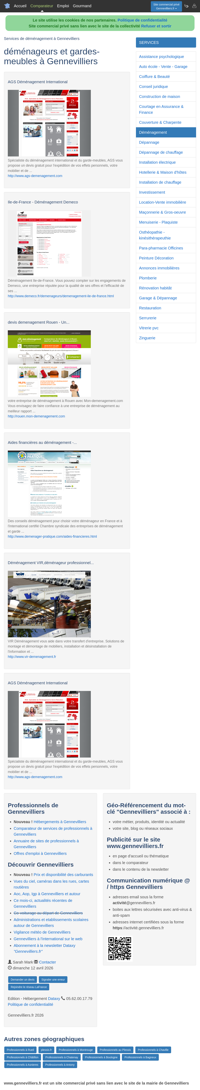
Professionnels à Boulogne (101, 1057)
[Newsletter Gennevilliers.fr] (186, 6)
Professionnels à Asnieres (22, 1064)
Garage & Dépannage (158, 298)
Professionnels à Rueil (20, 1049)
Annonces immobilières (159, 268)
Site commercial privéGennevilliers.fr (166, 6)
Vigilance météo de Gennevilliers (42, 932)
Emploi (63, 6)
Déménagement (153, 132)
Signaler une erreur (53, 979)
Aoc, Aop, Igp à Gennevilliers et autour (47, 894)
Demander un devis (22, 979)
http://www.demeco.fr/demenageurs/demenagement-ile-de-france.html (61, 296)
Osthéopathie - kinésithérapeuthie (155, 235)
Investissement (152, 192)
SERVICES (149, 42)
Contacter (47, 962)
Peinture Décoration (156, 258)
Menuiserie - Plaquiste (158, 222)
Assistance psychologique (161, 56)
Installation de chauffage (160, 182)
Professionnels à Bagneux (140, 1057)
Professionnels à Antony (60, 1064)
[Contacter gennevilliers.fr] (194, 6)
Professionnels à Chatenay (61, 1057)
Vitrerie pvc (149, 328)
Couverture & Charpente (160, 122)
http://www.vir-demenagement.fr (32, 657)
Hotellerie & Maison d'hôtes (163, 172)
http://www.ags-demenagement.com (35, 176)
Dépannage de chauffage (161, 152)
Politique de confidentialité (142, 20)
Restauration (150, 308)
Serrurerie (147, 318)
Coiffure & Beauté (154, 76)
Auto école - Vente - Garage (163, 66)
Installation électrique (157, 162)
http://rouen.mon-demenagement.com (36, 416)
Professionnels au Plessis (115, 1049)
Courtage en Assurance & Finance (161, 109)
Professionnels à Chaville (153, 1049)
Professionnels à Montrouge (76, 1049)
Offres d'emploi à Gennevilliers (40, 853)
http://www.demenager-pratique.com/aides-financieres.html (52, 536)
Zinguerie (147, 338)
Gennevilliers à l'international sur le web (48, 939)
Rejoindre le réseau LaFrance (29, 987)
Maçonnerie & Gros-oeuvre (162, 212)
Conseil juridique (153, 86)
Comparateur (41, 6)
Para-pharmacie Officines (161, 248)
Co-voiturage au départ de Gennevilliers (48, 913)
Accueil (20, 6)
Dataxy (54, 998)
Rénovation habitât (155, 288)
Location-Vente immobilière (162, 202)
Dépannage (149, 142)
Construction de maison (159, 96)
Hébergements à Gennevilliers (60, 822)
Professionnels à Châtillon (22, 1057)
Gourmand (82, 6)
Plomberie (148, 278)
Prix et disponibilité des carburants (63, 874)
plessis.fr (46, 1049)
